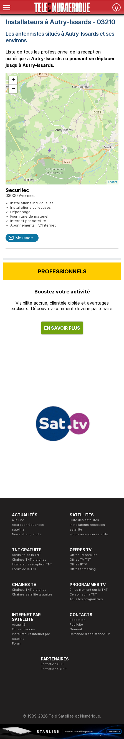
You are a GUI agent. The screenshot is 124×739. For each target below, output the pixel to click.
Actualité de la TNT (26, 555)
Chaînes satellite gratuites (32, 594)
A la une (18, 520)
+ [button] (13, 80)
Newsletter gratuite (26, 534)
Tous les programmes (86, 599)
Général (76, 629)
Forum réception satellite (89, 534)
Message (24, 237)
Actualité (19, 624)
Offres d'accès (23, 629)
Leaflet (112, 182)
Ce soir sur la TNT (83, 594)
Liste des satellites (84, 520)
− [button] (13, 89)
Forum (16, 643)
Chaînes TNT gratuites (29, 559)
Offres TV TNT (80, 559)
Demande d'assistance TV (90, 634)
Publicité (76, 624)
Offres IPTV (78, 564)
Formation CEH (52, 664)
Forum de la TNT (24, 569)
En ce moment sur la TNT (89, 590)
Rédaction (77, 620)
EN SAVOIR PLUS (62, 328)
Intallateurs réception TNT (32, 564)
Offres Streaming (83, 569)
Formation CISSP (54, 669)
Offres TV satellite (83, 555)
